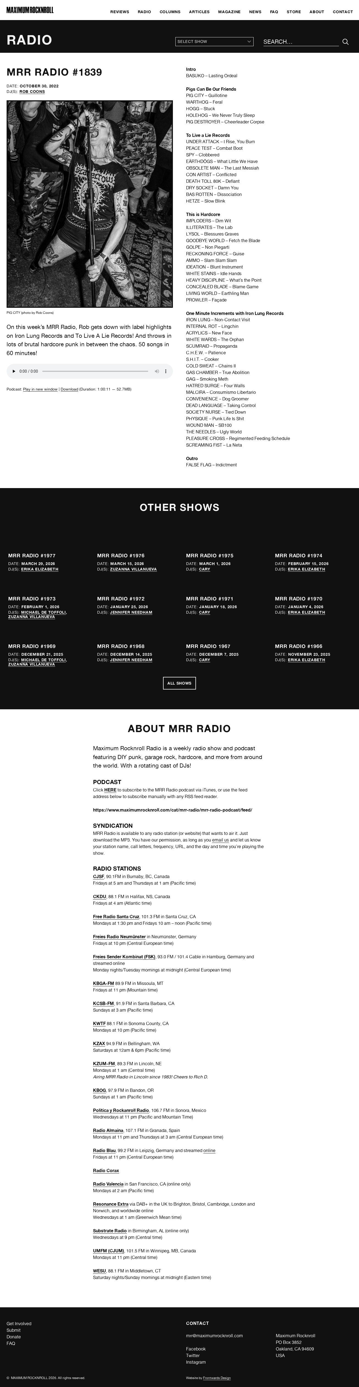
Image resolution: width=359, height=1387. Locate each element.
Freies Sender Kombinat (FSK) (124, 956)
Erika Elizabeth (39, 569)
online (209, 1150)
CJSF (98, 876)
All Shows (179, 683)
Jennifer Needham (131, 612)
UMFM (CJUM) (108, 1250)
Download (69, 389)
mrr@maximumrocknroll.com (214, 1335)
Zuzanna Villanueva (133, 569)
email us (220, 840)
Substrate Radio (110, 1230)
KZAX (99, 1043)
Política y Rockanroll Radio (121, 1110)
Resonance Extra (110, 1204)
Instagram (196, 1362)
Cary (204, 569)
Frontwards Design (217, 1378)
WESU (99, 1271)
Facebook (196, 1349)
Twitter (193, 1355)
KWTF (99, 1023)
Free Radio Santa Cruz (116, 916)
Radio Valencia (108, 1184)
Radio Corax (106, 1170)
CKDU (99, 896)
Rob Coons (32, 91)
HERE (110, 790)
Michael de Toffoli (43, 612)
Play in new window (40, 389)
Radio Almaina (108, 1130)
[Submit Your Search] (345, 41)
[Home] (30, 11)
